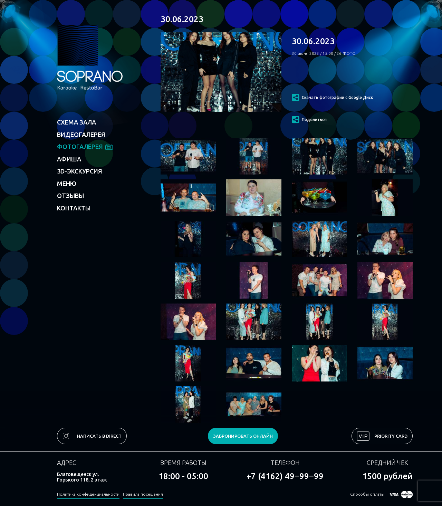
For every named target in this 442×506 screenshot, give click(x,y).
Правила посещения (143, 494)
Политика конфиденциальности (88, 494)
